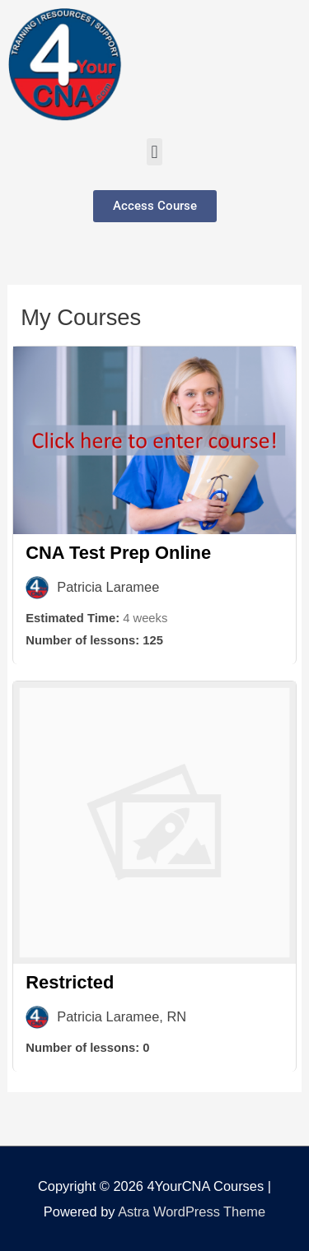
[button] (154, 151)
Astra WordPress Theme (191, 1211)
